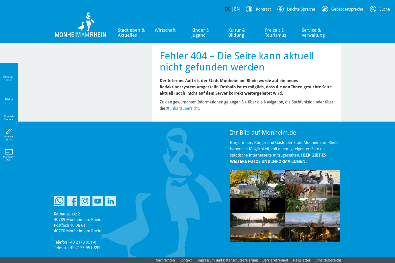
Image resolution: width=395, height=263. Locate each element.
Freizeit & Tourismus (275, 32)
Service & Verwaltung (313, 32)
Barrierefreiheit (275, 260)
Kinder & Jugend (200, 32)
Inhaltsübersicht (184, 108)
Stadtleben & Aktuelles (131, 32)
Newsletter (302, 260)
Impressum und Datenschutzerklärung (227, 260)
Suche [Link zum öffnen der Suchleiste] (384, 9)
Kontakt (186, 260)
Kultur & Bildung (236, 32)
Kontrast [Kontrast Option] (263, 9)
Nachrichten (165, 260)
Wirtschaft (165, 30)
